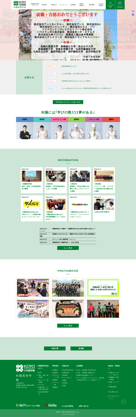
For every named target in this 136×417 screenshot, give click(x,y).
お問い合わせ (84, 406)
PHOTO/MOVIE (68, 370)
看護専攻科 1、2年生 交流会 (65, 242)
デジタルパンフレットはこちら (68, 102)
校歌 (64, 385)
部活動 (81, 348)
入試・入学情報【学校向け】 (86, 372)
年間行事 (66, 372)
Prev (2, 55)
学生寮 (65, 383)
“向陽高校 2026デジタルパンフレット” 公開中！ (76, 81)
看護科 (55, 387)
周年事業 (91, 4)
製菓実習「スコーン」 (64, 239)
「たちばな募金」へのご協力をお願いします (75, 73)
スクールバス (67, 378)
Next (133, 55)
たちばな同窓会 (67, 406)
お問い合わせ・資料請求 (120, 5)
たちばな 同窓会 (101, 4)
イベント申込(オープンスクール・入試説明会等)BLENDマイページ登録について (86, 88)
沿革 (40, 372)
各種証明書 (112, 386)
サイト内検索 (110, 5)
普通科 (55, 370)
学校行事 (54, 348)
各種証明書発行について (69, 66)
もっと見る (68, 248)
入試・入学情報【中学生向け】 (87, 370)
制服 (64, 380)
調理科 (55, 380)
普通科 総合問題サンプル (85, 375)
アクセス (41, 384)
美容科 (55, 372)
